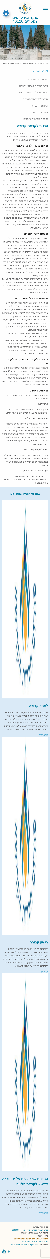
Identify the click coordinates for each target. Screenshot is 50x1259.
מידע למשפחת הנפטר (30, 63)
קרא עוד (43, 735)
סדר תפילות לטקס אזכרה (33, 86)
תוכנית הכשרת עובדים (35, 119)
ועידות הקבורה (39, 105)
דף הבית (44, 63)
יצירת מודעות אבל (38, 79)
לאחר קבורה (38, 706)
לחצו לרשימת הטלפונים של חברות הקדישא (31, 1239)
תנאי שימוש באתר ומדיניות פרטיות (34, 1242)
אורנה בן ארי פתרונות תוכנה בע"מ (24, 1245)
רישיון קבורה (39, 942)
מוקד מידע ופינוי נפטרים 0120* (25, 19)
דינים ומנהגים (40, 112)
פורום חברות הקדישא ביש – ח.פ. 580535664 (30, 1230)
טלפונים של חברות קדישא (33, 92)
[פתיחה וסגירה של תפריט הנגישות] (6, 10)
